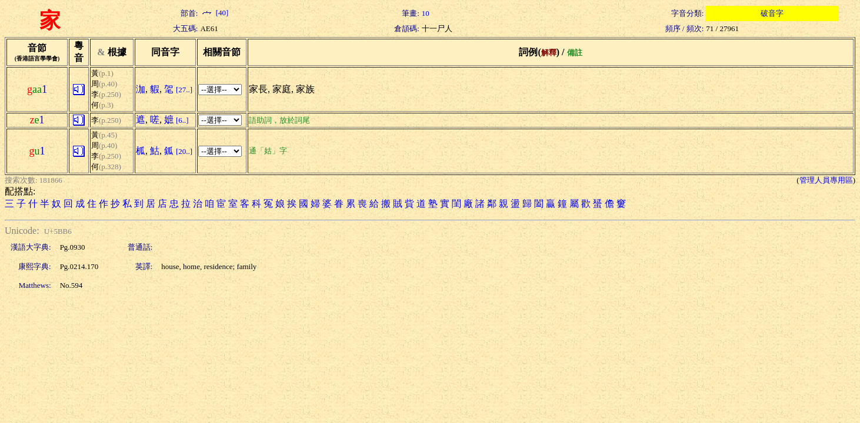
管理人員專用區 (826, 180)
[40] (214, 12)
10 (425, 13)
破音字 (772, 13)
